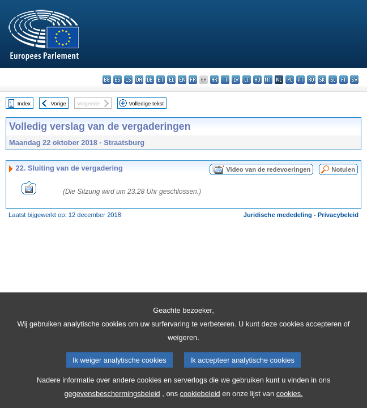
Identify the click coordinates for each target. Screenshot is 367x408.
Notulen (343, 169)
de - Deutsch (150, 79)
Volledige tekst (146, 103)
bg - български (107, 79)
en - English (182, 79)
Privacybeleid (338, 214)
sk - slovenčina (322, 79)
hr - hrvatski (214, 79)
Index (24, 103)
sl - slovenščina (332, 79)
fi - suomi (343, 79)
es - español (117, 79)
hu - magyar (257, 79)
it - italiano (225, 79)
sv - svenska (354, 79)
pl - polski (289, 79)
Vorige (58, 103)
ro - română (311, 79)
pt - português (300, 79)
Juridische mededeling (278, 214)
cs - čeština (128, 79)
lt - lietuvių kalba (246, 79)
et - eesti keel (160, 79)
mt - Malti (268, 79)
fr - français (193, 79)
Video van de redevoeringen (268, 169)
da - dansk (139, 79)
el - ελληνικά (171, 79)
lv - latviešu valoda (236, 79)
